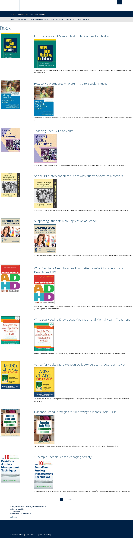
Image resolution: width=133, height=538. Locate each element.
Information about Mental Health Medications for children (72, 36)
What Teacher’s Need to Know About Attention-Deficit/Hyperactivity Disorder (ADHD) (78, 270)
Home (13, 19)
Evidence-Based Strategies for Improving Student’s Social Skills (75, 412)
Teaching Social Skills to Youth (54, 131)
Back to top (14, 517)
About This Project (57, 19)
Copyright (39, 535)
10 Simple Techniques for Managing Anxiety (63, 457)
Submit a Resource (83, 19)
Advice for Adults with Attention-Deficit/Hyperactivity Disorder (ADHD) (79, 364)
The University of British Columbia (13, 5)
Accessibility (47, 535)
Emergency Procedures (16, 535)
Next (69, 499)
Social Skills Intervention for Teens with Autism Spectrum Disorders (78, 176)
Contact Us (70, 19)
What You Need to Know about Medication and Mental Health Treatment (82, 319)
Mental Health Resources (39, 19)
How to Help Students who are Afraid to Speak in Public (70, 83)
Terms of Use (30, 535)
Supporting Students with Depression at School (65, 221)
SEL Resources (23, 19)
